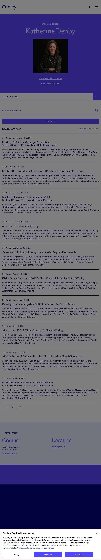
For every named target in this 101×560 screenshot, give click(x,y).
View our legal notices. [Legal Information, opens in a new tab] (45, 548)
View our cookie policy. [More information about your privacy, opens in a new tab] (26, 548)
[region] (50, 544)
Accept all (79, 554)
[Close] (97, 533)
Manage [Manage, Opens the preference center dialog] (17, 554)
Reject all (48, 554)
